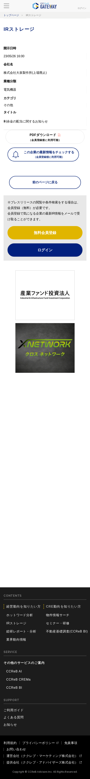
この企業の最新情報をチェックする (49, 155)
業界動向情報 (16, 639)
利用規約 (10, 743)
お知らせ (10, 724)
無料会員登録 (45, 232)
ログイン (82, 8)
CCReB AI (14, 671)
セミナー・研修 (57, 623)
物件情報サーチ (57, 615)
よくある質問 (14, 717)
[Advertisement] (45, 421)
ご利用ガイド (14, 710)
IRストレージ (16, 623)
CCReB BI (14, 687)
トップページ (11, 15)
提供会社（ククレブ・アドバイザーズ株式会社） (42, 762)
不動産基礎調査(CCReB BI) (67, 631)
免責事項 (70, 743)
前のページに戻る (45, 182)
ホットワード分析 (19, 615)
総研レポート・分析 (21, 631)
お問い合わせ (16, 749)
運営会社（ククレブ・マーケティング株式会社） (42, 756)
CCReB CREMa (18, 679)
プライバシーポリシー (38, 743)
